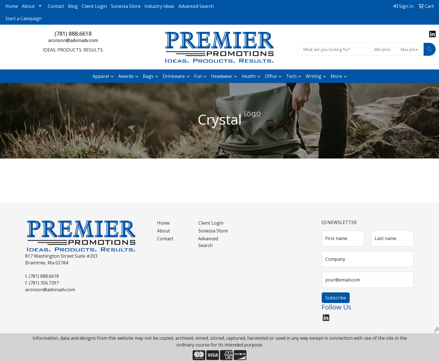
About (28, 6)
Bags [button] (148, 76)
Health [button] (249, 76)
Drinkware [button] (174, 76)
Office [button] (271, 76)
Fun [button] (198, 76)
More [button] (336, 76)
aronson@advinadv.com (73, 40)
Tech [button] (291, 76)
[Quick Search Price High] (410, 49)
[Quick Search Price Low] (384, 49)
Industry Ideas (159, 6)
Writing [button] (313, 76)
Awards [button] (126, 76)
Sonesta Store (126, 6)
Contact (56, 6)
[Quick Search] (333, 49)
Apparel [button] (100, 76)
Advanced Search (196, 6)
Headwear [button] (221, 76)
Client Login (94, 6)
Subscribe (335, 298)
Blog (73, 6)
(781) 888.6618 (73, 33)
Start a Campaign (23, 18)
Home (11, 6)
